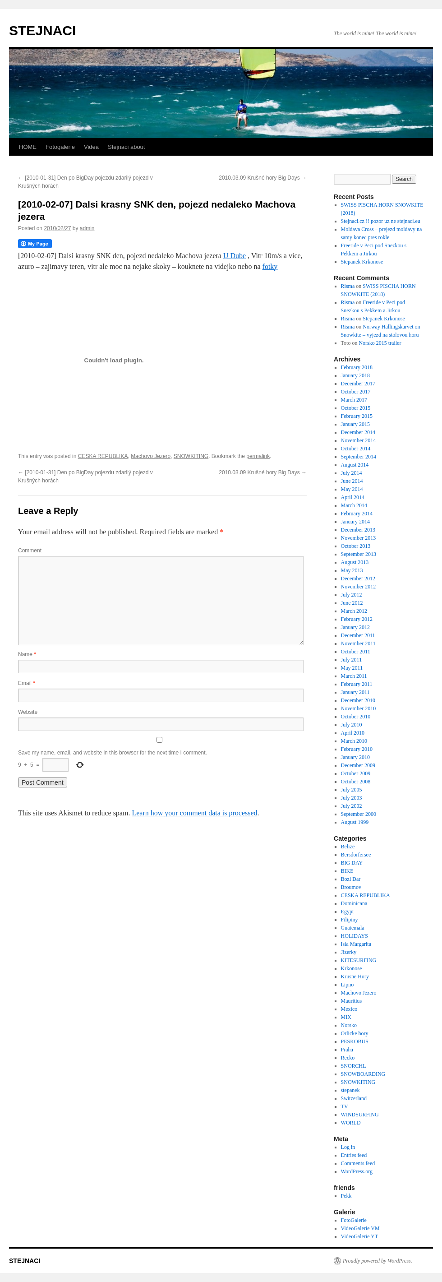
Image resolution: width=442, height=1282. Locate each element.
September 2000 (358, 814)
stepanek (350, 1090)
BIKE (347, 871)
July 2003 (351, 798)
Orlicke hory (354, 1033)
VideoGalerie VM (360, 1228)
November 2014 (358, 440)
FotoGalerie (354, 1220)
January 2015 (355, 424)
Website (27, 712)
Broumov (351, 887)
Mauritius (351, 1001)
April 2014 (352, 497)
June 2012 (352, 603)
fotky (270, 266)
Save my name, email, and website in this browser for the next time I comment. (112, 753)
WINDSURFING (360, 1114)
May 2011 (352, 668)
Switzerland (354, 1098)
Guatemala (352, 928)
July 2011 (351, 660)
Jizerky (349, 952)
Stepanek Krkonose (362, 262)
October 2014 (356, 448)
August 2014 (355, 465)
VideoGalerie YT (359, 1236)
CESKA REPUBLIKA (103, 456)
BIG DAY (352, 863)
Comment (29, 550)
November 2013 (358, 538)
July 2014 (351, 473)
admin (87, 228)
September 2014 (358, 457)
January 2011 (355, 692)
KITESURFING (359, 960)
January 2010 (355, 757)
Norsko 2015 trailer (380, 343)
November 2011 (358, 643)
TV (344, 1106)
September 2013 (358, 554)
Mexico (349, 1009)
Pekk (346, 1196)
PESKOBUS (354, 1041)
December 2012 (358, 578)
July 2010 (351, 725)
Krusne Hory (355, 976)
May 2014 (352, 489)
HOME (28, 146)
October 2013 (356, 546)
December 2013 (358, 530)
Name (27, 654)
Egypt (347, 911)
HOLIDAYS (354, 936)
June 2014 (352, 481)
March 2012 (354, 611)
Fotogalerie (60, 146)
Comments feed (358, 1163)
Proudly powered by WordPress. (377, 1261)
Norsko (349, 1025)
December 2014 (358, 432)
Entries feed (354, 1155)
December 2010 (358, 700)
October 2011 (355, 651)
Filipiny (349, 919)
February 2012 (357, 619)
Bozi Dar (351, 879)
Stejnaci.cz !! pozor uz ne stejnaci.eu (380, 221)
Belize (348, 846)
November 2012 (358, 586)
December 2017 (358, 383)
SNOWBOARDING (363, 1074)
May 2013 (352, 570)
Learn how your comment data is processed (194, 813)
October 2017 (356, 392)
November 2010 (358, 708)
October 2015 (356, 408)
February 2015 (357, 416)
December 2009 (358, 765)
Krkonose (351, 968)
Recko (348, 1058)
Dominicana (354, 903)
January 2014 (355, 521)
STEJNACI (42, 30)
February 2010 (357, 749)
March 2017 (354, 400)
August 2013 (355, 562)
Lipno (347, 984)
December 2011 (358, 635)
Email (26, 683)
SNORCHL (353, 1066)
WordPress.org (357, 1171)
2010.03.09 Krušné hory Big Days (263, 178)
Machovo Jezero (150, 456)
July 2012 (351, 595)
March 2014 (354, 505)
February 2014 (357, 513)
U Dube (234, 255)
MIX (346, 1017)
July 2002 (351, 806)
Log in (348, 1147)
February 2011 (357, 684)
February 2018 (357, 367)
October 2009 (356, 773)
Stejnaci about (126, 146)
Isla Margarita (356, 944)
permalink (258, 456)
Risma (348, 286)
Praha (347, 1049)
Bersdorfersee (356, 855)
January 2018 (355, 375)
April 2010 (352, 733)
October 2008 (356, 781)
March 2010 (354, 741)
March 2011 (354, 676)
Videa (91, 146)
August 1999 (355, 822)
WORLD (351, 1123)
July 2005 (351, 790)
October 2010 (356, 716)
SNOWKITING (191, 456)
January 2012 (355, 627)
